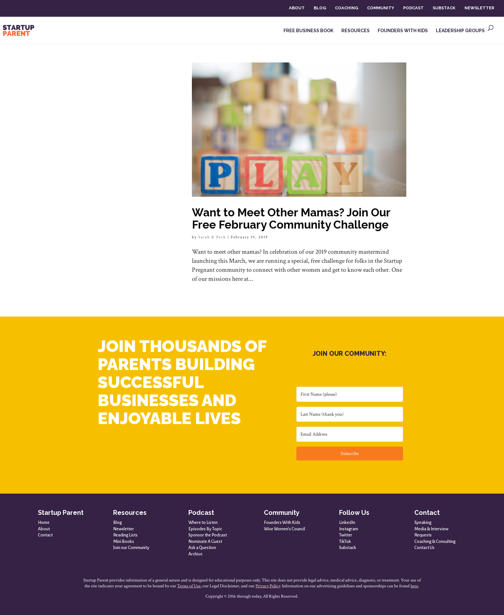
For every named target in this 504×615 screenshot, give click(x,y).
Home (44, 522)
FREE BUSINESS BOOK (308, 30)
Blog (117, 522)
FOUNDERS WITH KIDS (403, 30)
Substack (347, 547)
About (44, 528)
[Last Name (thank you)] (349, 414)
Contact (45, 535)
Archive (195, 554)
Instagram (348, 528)
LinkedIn (347, 522)
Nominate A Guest (205, 541)
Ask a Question (202, 547)
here (414, 586)
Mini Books (123, 541)
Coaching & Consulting (434, 541)
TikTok (345, 541)
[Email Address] (349, 434)
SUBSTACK (444, 7)
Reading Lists (125, 535)
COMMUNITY (380, 7)
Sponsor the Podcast (207, 535)
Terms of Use (189, 586)
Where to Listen (203, 522)
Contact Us (424, 547)
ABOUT (297, 7)
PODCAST (413, 7)
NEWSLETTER (479, 7)
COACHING (346, 7)
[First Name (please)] (349, 394)
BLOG (320, 7)
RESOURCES (355, 30)
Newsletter (123, 528)
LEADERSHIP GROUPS (460, 30)
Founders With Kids (282, 522)
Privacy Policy (268, 586)
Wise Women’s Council (284, 528)
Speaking (422, 522)
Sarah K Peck (212, 237)
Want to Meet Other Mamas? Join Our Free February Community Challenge (291, 218)
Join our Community (131, 547)
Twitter (345, 535)
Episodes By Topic (205, 528)
